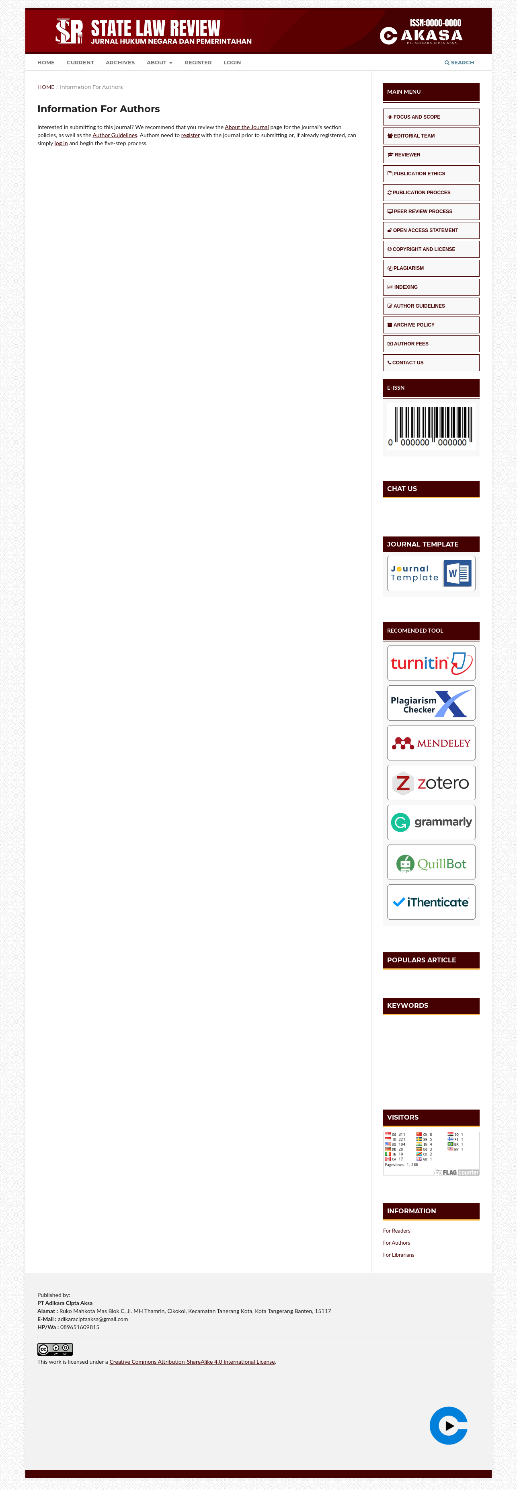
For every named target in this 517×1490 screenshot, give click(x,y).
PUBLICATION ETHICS (416, 174)
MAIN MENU (404, 91)
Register (198, 62)
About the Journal (247, 126)
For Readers (396, 1230)
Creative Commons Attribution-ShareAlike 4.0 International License (192, 1361)
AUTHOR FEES (408, 344)
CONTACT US (406, 363)
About (157, 62)
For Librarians (398, 1255)
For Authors (396, 1242)
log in (61, 143)
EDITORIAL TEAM (411, 136)
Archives (120, 62)
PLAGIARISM (406, 268)
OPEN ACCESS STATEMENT (423, 230)
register (190, 135)
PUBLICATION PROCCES (419, 192)
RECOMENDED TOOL (415, 630)
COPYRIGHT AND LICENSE (421, 249)
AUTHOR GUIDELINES (416, 306)
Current (80, 62)
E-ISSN (396, 387)
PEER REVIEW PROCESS (420, 211)
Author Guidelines (114, 135)
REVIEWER (404, 155)
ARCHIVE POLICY (411, 325)
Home (46, 62)
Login (232, 62)
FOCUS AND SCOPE (414, 117)
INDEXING (403, 287)
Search (459, 62)
